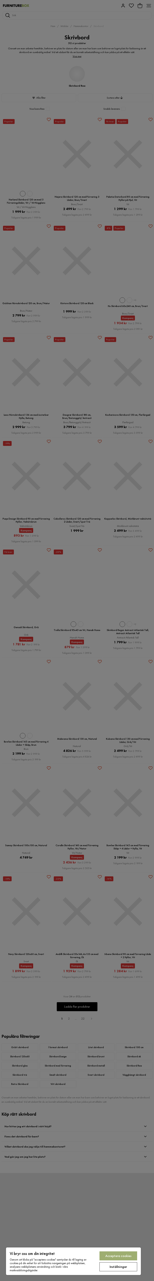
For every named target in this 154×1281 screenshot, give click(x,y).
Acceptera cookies (118, 1256)
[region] (73, 1261)
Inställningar (118, 1266)
